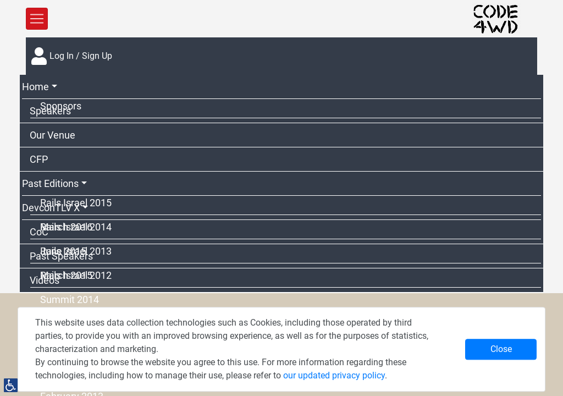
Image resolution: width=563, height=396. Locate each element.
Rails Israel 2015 (76, 202)
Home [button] (35, 86)
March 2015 (66, 275)
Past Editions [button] (50, 183)
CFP (39, 159)
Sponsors (60, 106)
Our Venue (52, 135)
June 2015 (63, 251)
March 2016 (66, 227)
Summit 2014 (69, 299)
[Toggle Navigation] (37, 19)
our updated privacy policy (334, 375)
